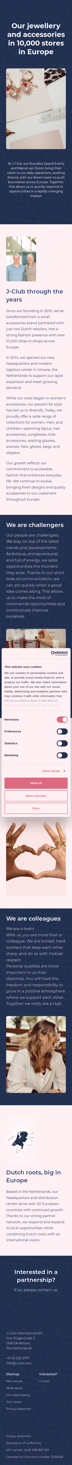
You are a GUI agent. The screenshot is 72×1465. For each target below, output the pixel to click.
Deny (36, 808)
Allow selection (36, 795)
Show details (51, 771)
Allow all (36, 783)
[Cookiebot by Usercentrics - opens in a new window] (51, 653)
